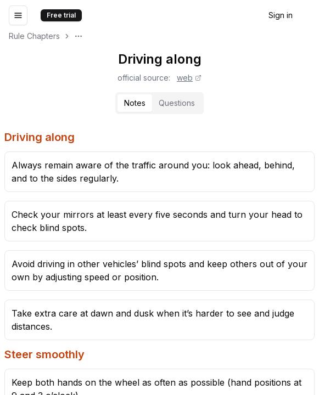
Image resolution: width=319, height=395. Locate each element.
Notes (134, 103)
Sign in (280, 15)
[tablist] (159, 103)
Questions (177, 103)
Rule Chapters (34, 36)
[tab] (134, 103)
